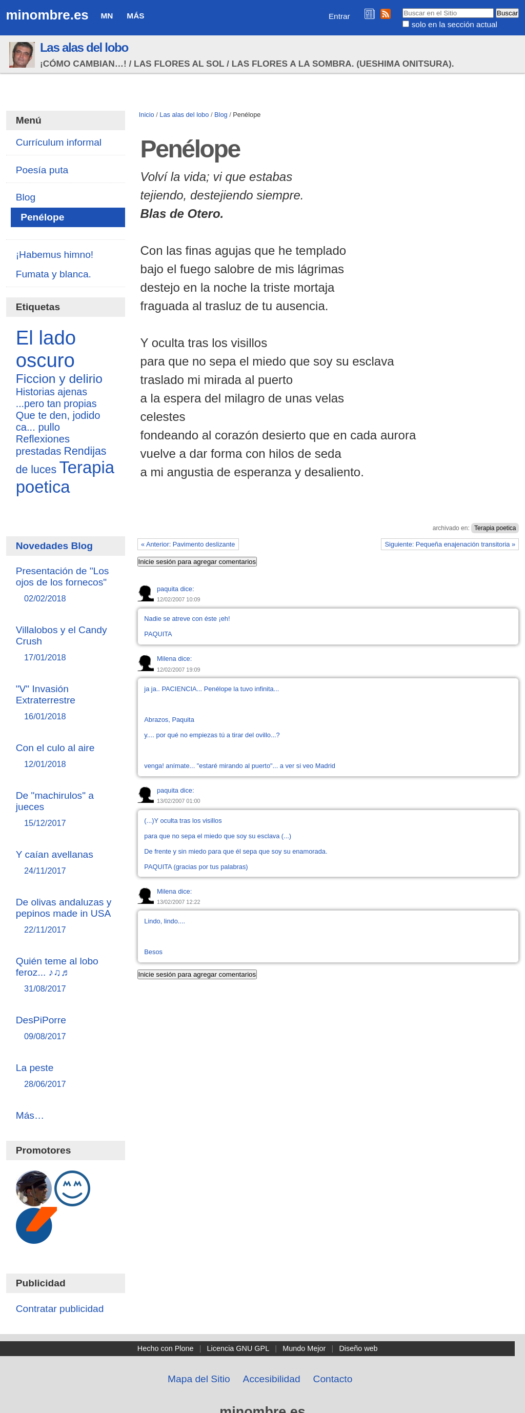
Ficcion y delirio (59, 379)
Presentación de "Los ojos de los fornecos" (66, 585)
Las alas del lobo (84, 47)
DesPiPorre (66, 1029)
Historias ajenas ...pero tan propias (56, 397)
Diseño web (358, 1348)
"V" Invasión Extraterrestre (66, 703)
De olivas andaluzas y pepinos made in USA (66, 916)
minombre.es (47, 15)
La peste (66, 1076)
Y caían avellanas (66, 863)
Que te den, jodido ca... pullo (58, 421)
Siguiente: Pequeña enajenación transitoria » (450, 544)
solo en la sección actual (454, 24)
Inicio (146, 114)
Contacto (333, 1379)
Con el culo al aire (66, 756)
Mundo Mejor (304, 1348)
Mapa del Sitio (199, 1379)
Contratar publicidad (60, 1308)
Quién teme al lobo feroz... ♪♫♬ (66, 975)
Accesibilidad (271, 1379)
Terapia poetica (495, 528)
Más (135, 15)
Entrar (339, 16)
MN (107, 15)
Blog (221, 114)
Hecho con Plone (165, 1348)
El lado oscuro (46, 349)
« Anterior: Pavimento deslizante (188, 544)
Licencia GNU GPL (238, 1348)
